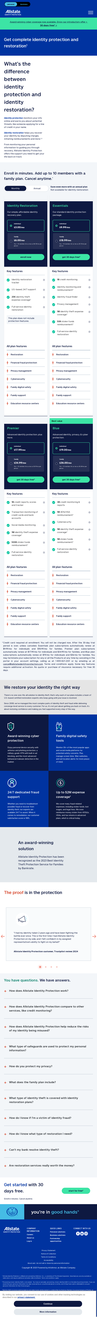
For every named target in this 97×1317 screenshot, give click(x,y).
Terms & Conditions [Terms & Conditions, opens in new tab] (48, 1257)
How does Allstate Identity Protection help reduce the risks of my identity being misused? (49, 1028)
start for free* (76, 1191)
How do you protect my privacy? (30, 1066)
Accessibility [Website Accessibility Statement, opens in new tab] (48, 1260)
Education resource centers (25, 403)
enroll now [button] (25, 257)
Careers (30, 1235)
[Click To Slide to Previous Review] (3, 936)
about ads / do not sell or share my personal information (48, 1263)
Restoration (17, 354)
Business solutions (57, 1235)
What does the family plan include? (32, 1082)
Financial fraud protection (24, 362)
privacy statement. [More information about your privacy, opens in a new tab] (26, 1297)
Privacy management (21, 371)
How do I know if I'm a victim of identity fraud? (40, 1118)
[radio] (25, 226)
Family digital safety (21, 387)
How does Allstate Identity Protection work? (38, 991)
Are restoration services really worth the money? (41, 1165)
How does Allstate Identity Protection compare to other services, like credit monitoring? (47, 1008)
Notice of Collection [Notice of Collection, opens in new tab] (48, 1254)
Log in (29, 1241)
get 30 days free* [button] (71, 257)
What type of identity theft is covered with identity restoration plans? (44, 1100)
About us (30, 1238)
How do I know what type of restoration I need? (40, 1134)
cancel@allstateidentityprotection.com (23, 664)
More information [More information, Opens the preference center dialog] (48, 1312)
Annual (37, 188)
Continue (48, 1304)
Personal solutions (57, 1232)
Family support (18, 395)
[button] (44, 280)
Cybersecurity (18, 379)
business (24, 4)
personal (10, 4)
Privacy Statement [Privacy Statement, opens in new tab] (48, 1251)
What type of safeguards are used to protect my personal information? (48, 1048)
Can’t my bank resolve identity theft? (34, 1150)
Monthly (15, 188)
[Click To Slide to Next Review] (94, 936)
